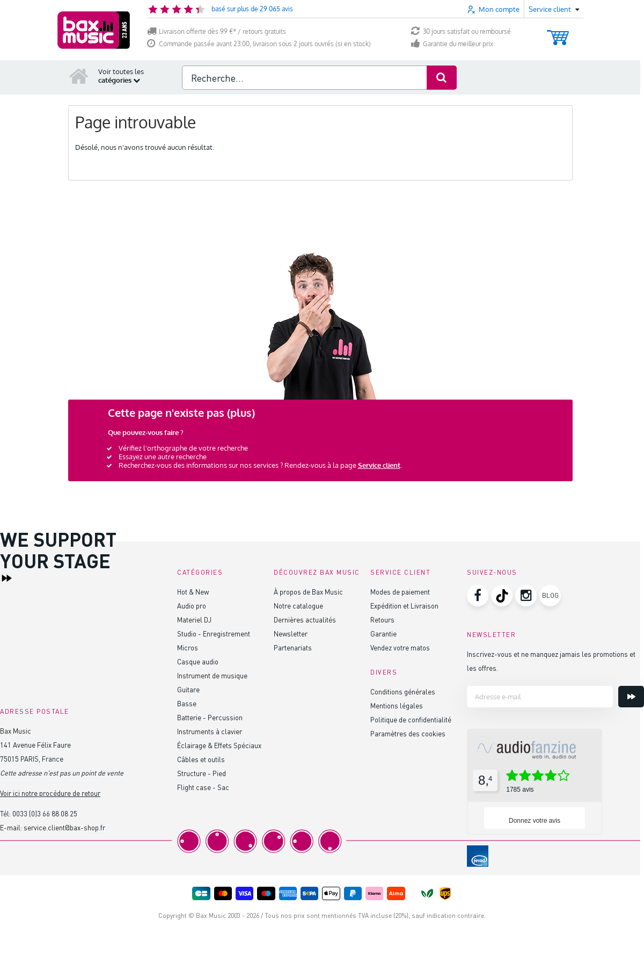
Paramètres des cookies (407, 733)
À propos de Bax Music (308, 591)
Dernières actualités (305, 619)
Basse (186, 703)
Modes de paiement (400, 591)
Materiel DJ (194, 619)
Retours (382, 619)
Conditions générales (402, 691)
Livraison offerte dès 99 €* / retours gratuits (216, 31)
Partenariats (293, 647)
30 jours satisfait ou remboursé (461, 31)
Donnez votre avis (534, 820)
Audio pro (191, 605)
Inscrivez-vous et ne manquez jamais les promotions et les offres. (551, 660)
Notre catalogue (298, 605)
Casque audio (197, 661)
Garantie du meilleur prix (452, 43)
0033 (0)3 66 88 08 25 (44, 813)
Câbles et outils (201, 759)
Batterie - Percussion (210, 717)
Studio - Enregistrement (213, 633)
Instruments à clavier (209, 731)
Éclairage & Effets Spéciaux (219, 745)
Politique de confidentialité (410, 719)
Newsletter (291, 633)
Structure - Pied (201, 773)
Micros (187, 647)
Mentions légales (396, 705)
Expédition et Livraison (404, 605)
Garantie (383, 633)
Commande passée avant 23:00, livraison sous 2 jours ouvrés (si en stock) (259, 43)
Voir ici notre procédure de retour (50, 793)
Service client (379, 465)
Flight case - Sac (203, 787)
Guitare (188, 689)
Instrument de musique (212, 675)
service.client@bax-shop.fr (64, 827)
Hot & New (193, 591)
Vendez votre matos (400, 647)
